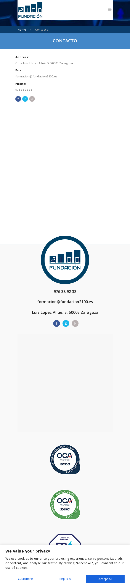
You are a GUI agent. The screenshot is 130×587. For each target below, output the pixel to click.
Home (22, 29)
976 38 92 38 (23, 90)
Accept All (105, 579)
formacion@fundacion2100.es (36, 76)
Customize (25, 579)
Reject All (65, 579)
